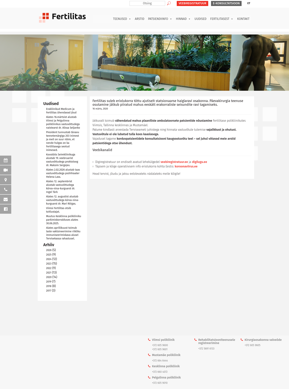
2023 (48, 263)
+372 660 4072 (160, 371)
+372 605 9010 (160, 383)
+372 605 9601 (160, 349)
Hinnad (183, 19)
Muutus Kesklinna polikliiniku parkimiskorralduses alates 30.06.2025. (63, 220)
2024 (49, 259)
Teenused (122, 19)
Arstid (139, 19)
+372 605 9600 (160, 345)
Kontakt (243, 19)
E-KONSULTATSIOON (226, 3)
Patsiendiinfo (160, 19)
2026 (49, 250)
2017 (48, 290)
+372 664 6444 (160, 360)
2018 (48, 286)
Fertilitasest (222, 19)
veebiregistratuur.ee (174, 162)
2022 (48, 268)
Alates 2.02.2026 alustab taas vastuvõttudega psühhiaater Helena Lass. (63, 173)
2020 (49, 277)
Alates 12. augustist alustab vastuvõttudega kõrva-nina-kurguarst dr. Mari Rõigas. (62, 200)
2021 (48, 272)
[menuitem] (248, 3)
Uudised (201, 19)
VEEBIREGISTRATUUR (192, 3)
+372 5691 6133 (206, 348)
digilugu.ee (199, 162)
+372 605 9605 (252, 345)
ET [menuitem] (248, 3)
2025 (49, 254)
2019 (48, 281)
